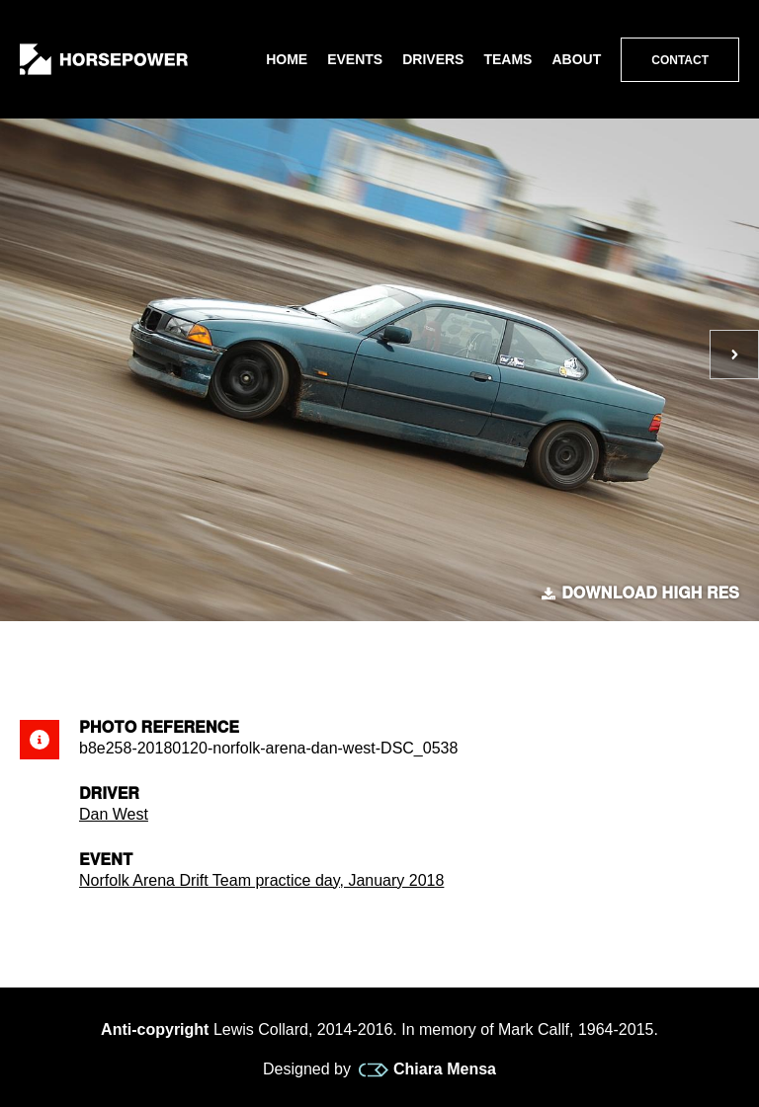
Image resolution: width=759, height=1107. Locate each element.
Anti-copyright (155, 1029)
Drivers (433, 59)
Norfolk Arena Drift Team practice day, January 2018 (261, 880)
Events (354, 59)
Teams (507, 59)
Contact (680, 60)
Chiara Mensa (427, 1069)
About (576, 59)
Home (286, 59)
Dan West (113, 814)
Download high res (640, 593)
